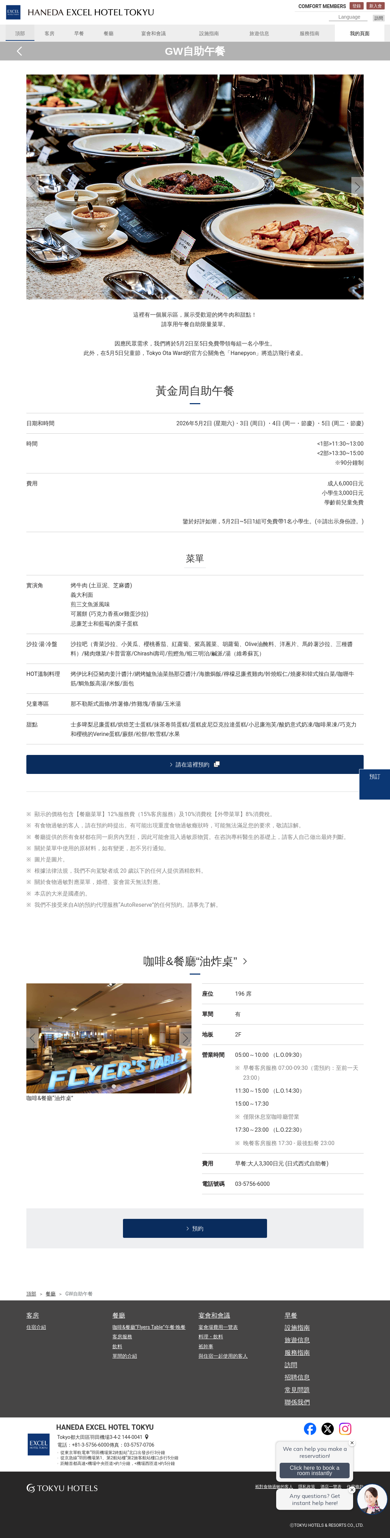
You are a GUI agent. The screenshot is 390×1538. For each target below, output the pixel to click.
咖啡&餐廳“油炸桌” (190, 961)
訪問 (379, 18)
